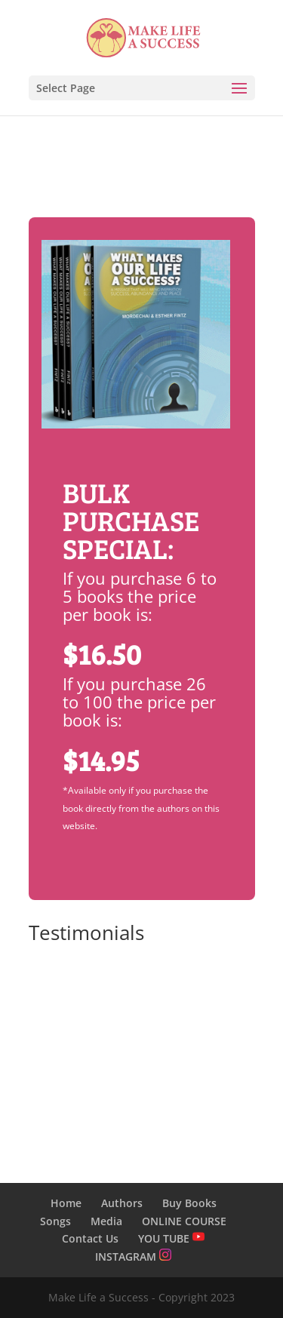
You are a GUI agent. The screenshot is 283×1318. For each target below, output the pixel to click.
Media (106, 1221)
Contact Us (90, 1238)
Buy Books (189, 1203)
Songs (55, 1221)
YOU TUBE (171, 1238)
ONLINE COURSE (184, 1221)
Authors (122, 1203)
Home (66, 1203)
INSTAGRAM (133, 1256)
